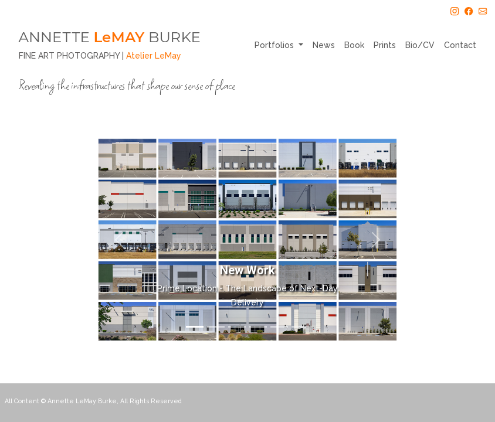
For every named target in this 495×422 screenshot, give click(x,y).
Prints (385, 45)
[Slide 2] (216, 326)
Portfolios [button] (275, 45)
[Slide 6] (300, 326)
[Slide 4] (258, 326)
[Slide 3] (237, 326)
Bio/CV (420, 45)
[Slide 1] (195, 326)
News (324, 45)
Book (354, 45)
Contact (460, 45)
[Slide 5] (279, 326)
